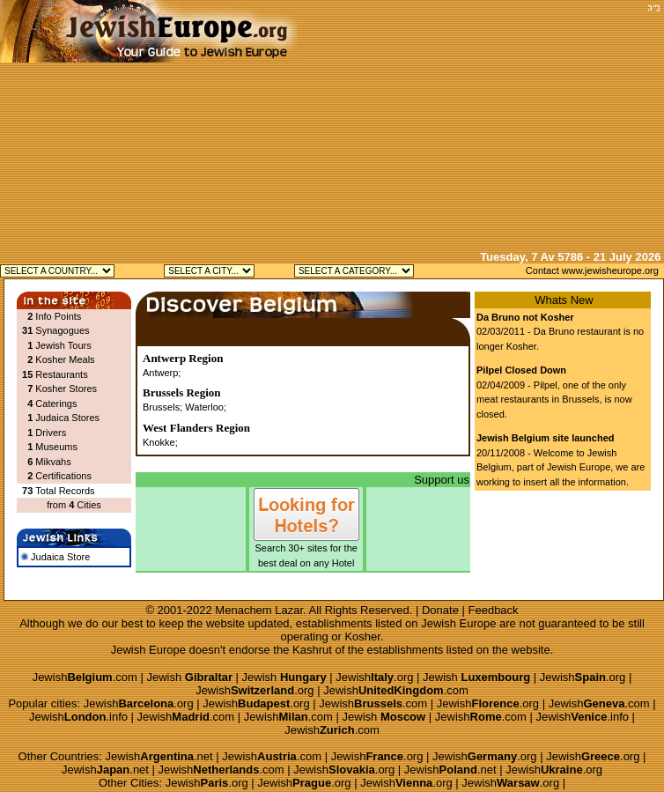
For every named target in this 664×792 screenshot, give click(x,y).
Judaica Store (55, 556)
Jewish (189, 677)
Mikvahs (52, 461)
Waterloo (204, 407)
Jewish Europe (458, 623)
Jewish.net (159, 756)
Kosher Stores (66, 388)
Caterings (56, 403)
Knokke (159, 442)
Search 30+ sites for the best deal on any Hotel (306, 550)
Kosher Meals (64, 359)
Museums (56, 446)
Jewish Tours (63, 345)
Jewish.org (374, 677)
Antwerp (160, 372)
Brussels (161, 407)
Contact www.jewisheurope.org (592, 270)
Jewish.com (85, 677)
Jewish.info (78, 716)
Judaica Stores (67, 417)
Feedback (493, 610)
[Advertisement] (478, 123)
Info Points (58, 316)
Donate (440, 610)
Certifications (63, 475)
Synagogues (62, 330)
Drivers (50, 432)
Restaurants (61, 374)
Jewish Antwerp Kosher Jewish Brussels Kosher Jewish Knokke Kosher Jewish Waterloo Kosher (209, 271)
